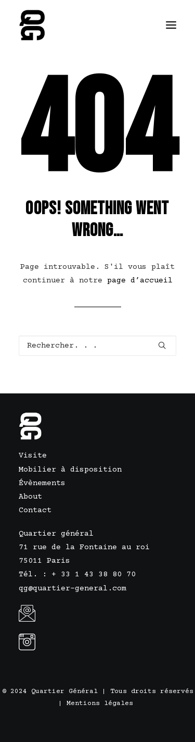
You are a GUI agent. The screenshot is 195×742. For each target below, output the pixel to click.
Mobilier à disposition (70, 469)
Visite (33, 455)
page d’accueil (140, 280)
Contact (35, 510)
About (30, 496)
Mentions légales (100, 703)
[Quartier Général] (33, 25)
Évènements (42, 483)
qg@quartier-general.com (72, 588)
